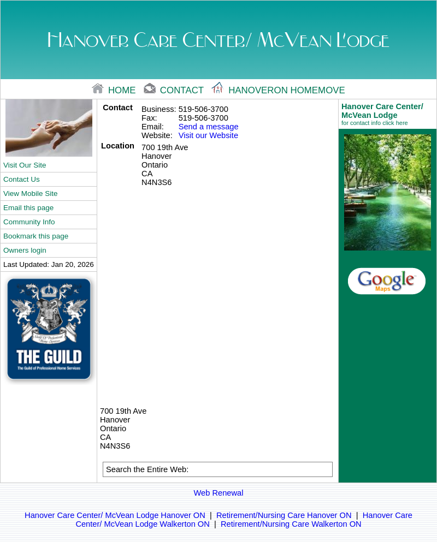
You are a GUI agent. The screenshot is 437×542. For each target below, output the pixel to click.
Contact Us (21, 179)
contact (175, 90)
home (115, 90)
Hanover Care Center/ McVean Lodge (387, 114)
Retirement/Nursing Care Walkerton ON (291, 524)
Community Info (29, 222)
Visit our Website (208, 135)
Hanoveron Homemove (278, 90)
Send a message (209, 126)
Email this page (28, 208)
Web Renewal (219, 493)
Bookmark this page (35, 236)
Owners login (24, 250)
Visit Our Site (24, 165)
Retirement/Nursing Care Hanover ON (284, 515)
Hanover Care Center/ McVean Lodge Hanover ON (115, 515)
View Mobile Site (30, 193)
